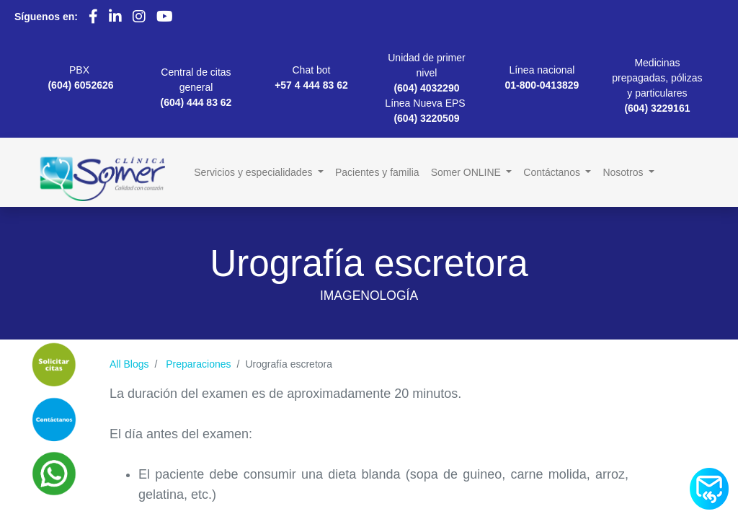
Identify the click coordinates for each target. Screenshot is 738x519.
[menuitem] (377, 172)
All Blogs (129, 364)
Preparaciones (198, 364)
